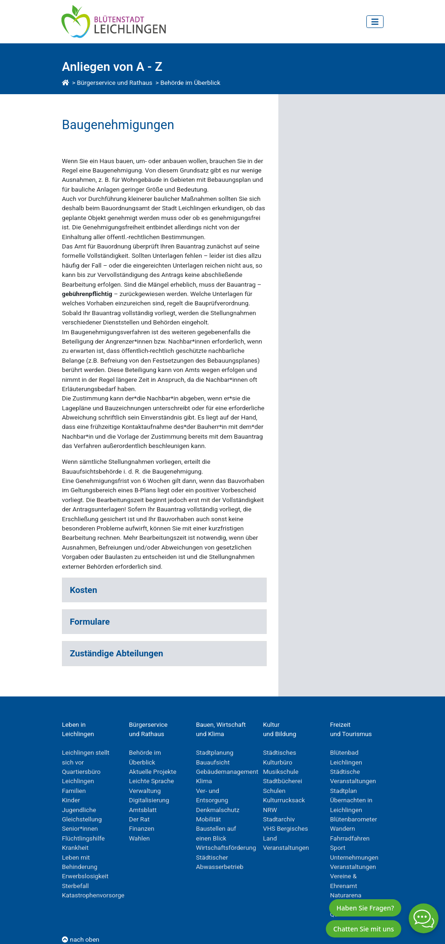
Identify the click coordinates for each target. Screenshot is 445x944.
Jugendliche (79, 809)
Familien (74, 790)
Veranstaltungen (286, 847)
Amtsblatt (142, 809)
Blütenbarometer (353, 819)
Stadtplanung (215, 752)
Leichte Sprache (151, 781)
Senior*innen (80, 828)
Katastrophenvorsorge (93, 895)
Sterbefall (75, 885)
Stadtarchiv (279, 819)
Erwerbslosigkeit (85, 876)
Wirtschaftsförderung (226, 847)
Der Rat (139, 819)
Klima (204, 781)
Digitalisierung (149, 800)
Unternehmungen (354, 857)
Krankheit (75, 847)
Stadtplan (343, 790)
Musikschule (280, 771)
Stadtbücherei (282, 781)
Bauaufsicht (212, 762)
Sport (337, 847)
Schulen (274, 790)
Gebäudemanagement (227, 771)
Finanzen (142, 828)
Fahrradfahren (350, 838)
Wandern (342, 828)
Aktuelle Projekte (152, 771)
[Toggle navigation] (375, 21)
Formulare (90, 622)
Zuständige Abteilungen (116, 653)
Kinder (71, 800)
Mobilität (208, 819)
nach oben (80, 939)
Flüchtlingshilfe (83, 838)
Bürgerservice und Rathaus (114, 82)
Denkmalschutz (217, 809)
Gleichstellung (82, 819)
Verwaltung (145, 790)
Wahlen (139, 838)
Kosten (83, 590)
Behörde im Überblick (191, 82)
